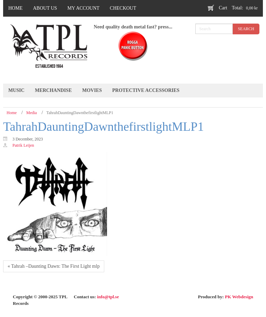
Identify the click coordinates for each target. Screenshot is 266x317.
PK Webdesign (239, 296)
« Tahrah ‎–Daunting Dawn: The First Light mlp (54, 266)
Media (31, 112)
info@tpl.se (108, 296)
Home (12, 112)
